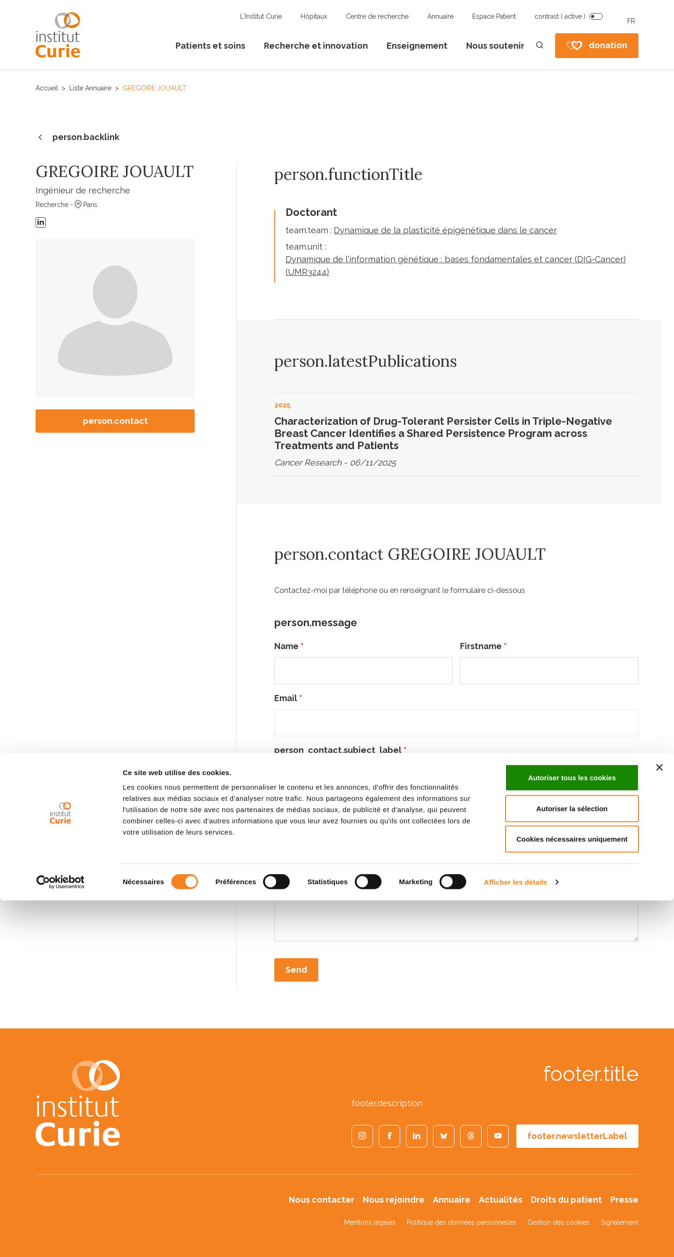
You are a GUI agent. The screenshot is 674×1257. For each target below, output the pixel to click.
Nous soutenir (495, 46)
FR (631, 21)
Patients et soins (210, 46)
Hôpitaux (313, 16)
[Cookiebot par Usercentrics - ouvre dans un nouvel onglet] (61, 1239)
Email (288, 698)
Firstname (483, 646)
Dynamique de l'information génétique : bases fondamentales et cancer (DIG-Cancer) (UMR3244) (456, 265)
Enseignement (417, 46)
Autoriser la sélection (572, 1165)
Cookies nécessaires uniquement (572, 1195)
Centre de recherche (377, 16)
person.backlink (77, 137)
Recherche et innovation (316, 46)
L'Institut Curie (261, 16)
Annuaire (440, 16)
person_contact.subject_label (340, 750)
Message (295, 802)
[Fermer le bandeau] (659, 1124)
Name (289, 646)
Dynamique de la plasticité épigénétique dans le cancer (445, 230)
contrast (560, 16)
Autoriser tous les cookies (572, 1134)
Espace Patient (494, 16)
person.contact (115, 421)
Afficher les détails (515, 1238)
